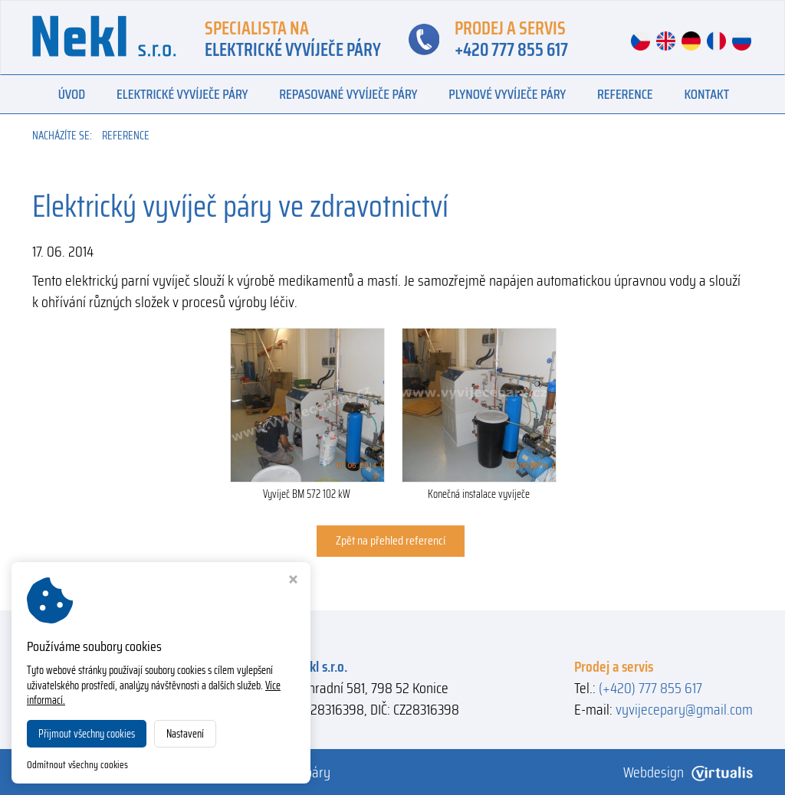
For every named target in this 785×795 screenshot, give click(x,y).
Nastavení (185, 733)
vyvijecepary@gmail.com (684, 709)
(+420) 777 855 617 (650, 688)
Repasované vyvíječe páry (348, 94)
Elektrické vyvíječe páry (182, 94)
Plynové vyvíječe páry (507, 94)
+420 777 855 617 (511, 49)
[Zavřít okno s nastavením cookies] (293, 581)
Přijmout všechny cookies (86, 733)
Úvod (72, 94)
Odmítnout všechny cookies (77, 765)
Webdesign (688, 772)
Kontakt (706, 94)
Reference (625, 94)
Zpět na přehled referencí (390, 540)
